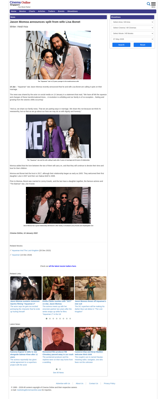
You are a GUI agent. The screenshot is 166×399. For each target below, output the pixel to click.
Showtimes (72, 11)
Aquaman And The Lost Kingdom (25, 250)
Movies (22, 11)
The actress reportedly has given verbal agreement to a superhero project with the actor (26, 346)
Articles (41, 11)
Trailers (51, 11)
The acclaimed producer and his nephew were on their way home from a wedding (58, 345)
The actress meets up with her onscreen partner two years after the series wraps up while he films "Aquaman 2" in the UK (58, 295)
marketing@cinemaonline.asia (29, 390)
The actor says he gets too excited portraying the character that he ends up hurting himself (26, 294)
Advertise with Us (63, 383)
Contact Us (93, 383)
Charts (32, 11)
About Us (79, 383)
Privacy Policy (109, 383)
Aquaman (16, 255)
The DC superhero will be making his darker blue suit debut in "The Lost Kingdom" (90, 294)
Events (61, 11)
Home (13, 11)
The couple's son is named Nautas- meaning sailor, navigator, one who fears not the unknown (90, 345)
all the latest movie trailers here (62, 266)
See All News (58, 373)
